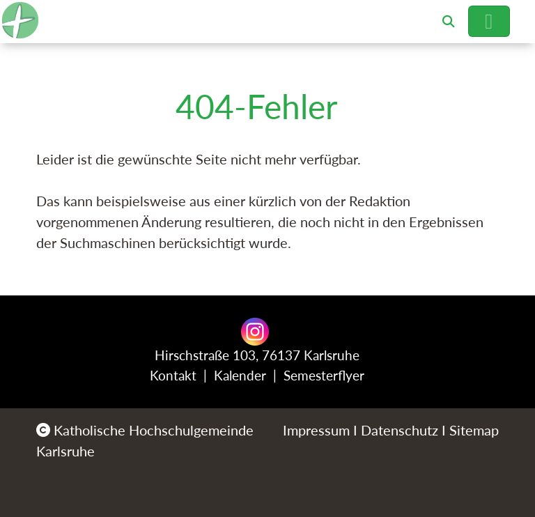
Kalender (240, 375)
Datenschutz (399, 430)
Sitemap (474, 430)
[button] (449, 22)
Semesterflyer (324, 375)
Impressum (316, 430)
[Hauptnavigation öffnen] (489, 21)
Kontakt (173, 375)
